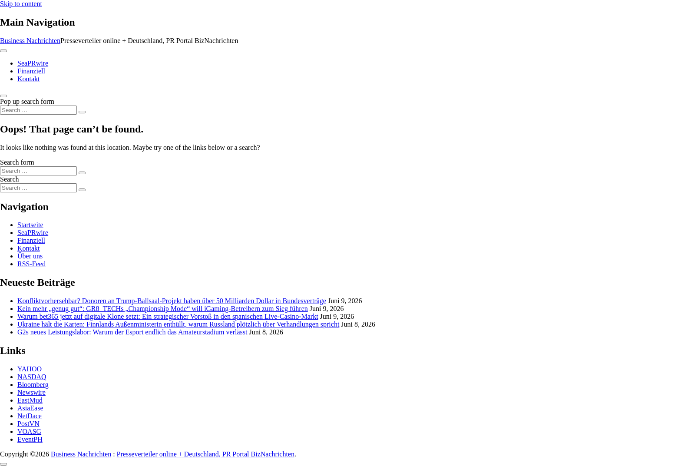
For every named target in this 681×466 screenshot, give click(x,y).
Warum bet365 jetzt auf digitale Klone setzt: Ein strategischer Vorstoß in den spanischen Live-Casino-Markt (167, 316)
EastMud (30, 400)
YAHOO (29, 369)
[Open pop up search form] (3, 96)
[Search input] (38, 110)
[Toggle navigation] (3, 51)
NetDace (29, 416)
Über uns (30, 256)
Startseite (30, 224)
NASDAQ (31, 376)
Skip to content (21, 3)
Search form (17, 162)
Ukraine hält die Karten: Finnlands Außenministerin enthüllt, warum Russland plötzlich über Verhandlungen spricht (178, 324)
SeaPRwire (32, 63)
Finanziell (31, 71)
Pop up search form (27, 101)
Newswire (31, 392)
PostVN (28, 423)
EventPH (30, 439)
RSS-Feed (31, 264)
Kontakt (28, 79)
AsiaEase (30, 408)
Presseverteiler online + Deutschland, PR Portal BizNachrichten (205, 454)
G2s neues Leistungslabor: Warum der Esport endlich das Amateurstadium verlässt (132, 332)
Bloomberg (33, 384)
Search (9, 179)
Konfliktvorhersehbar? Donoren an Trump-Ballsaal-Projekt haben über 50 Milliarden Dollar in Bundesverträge (171, 300)
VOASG (29, 431)
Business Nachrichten (30, 40)
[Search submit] (82, 112)
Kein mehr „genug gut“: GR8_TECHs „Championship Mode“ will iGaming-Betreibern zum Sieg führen (162, 308)
